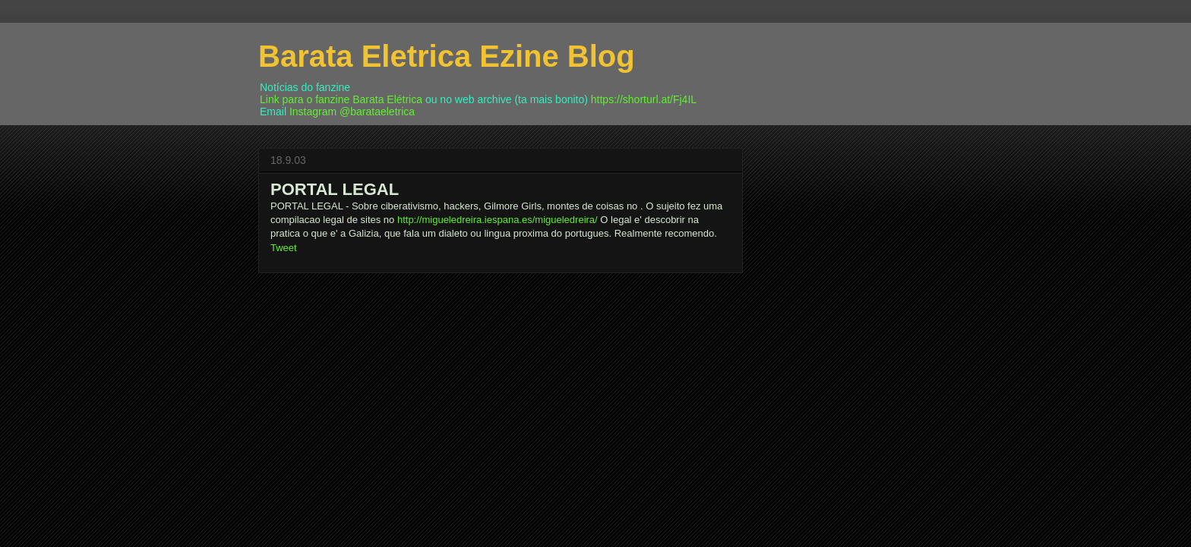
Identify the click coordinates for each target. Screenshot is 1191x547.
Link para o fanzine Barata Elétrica (341, 99)
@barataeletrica (377, 111)
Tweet (283, 247)
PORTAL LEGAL (334, 189)
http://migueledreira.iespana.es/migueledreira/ (497, 219)
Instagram (312, 111)
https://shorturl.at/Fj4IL (644, 99)
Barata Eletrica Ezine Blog (446, 56)
